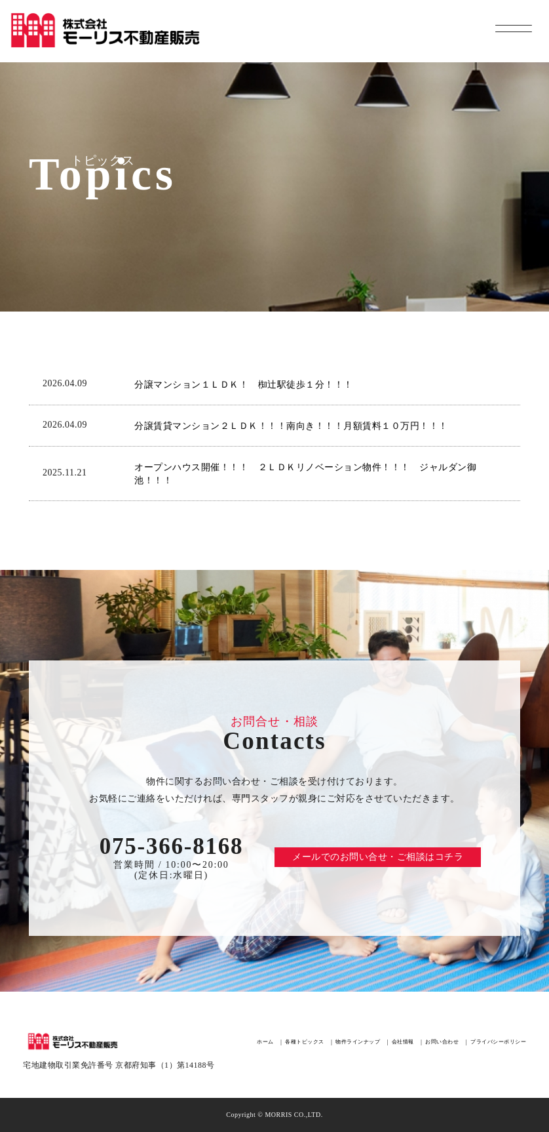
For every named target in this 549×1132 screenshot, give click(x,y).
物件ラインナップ (357, 1042)
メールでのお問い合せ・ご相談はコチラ (377, 857)
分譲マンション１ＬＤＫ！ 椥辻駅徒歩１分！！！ (243, 385)
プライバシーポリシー (498, 1042)
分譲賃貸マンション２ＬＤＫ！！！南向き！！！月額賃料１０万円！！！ (291, 426)
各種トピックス (304, 1042)
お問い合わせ (442, 1042)
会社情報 (403, 1042)
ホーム (265, 1042)
